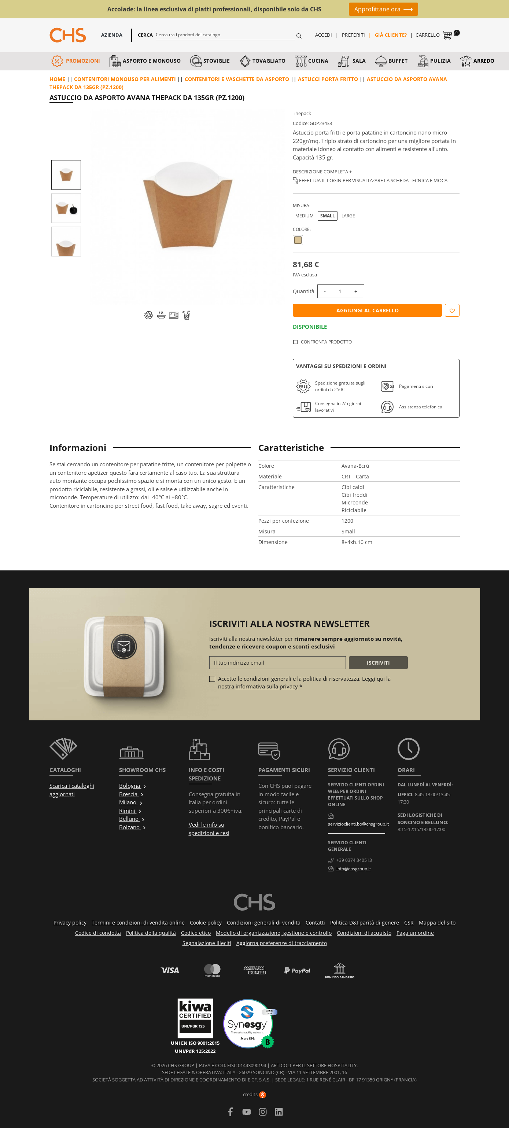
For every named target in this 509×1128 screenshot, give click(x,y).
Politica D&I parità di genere (364, 922)
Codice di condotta (98, 932)
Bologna (133, 785)
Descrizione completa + (322, 171)
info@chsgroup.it (353, 869)
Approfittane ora (377, 9)
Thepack (302, 113)
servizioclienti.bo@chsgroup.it (358, 824)
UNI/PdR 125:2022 (195, 1051)
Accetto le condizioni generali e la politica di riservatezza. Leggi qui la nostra (304, 682)
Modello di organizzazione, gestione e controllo (274, 932)
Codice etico (196, 932)
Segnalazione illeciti (206, 943)
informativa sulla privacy (267, 686)
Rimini (130, 810)
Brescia (131, 794)
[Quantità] (340, 291)
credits (254, 1094)
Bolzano (132, 827)
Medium (304, 216)
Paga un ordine (415, 932)
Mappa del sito (437, 922)
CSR (409, 922)
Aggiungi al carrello (367, 310)
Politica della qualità (151, 932)
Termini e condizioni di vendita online (138, 922)
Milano (131, 802)
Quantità (303, 291)
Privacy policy (70, 922)
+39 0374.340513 (354, 860)
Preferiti (353, 35)
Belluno (132, 818)
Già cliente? (391, 35)
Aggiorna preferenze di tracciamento (281, 943)
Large (348, 216)
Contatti (315, 922)
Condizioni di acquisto (364, 932)
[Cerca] (225, 34)
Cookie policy (206, 922)
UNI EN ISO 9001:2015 (195, 1043)
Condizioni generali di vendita (263, 922)
